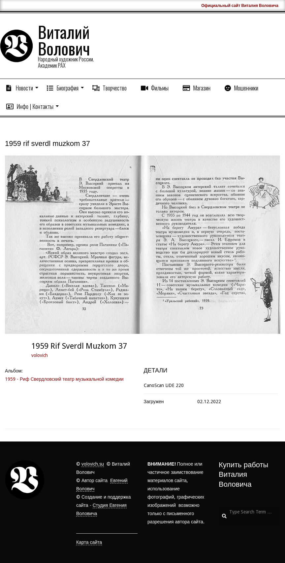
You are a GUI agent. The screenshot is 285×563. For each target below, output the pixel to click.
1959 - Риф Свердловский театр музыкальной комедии (64, 379)
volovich (39, 355)
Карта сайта (89, 542)
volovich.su (92, 464)
